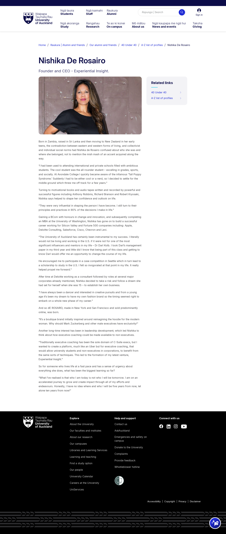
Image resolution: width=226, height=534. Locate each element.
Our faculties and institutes (85, 430)
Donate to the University (129, 447)
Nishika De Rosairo (178, 45)
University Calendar (81, 476)
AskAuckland (122, 430)
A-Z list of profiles (152, 45)
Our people (76, 469)
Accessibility (154, 501)
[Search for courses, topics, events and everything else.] (162, 12)
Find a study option (81, 463)
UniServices (77, 489)
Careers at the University (84, 482)
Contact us (121, 424)
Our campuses (78, 443)
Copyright (169, 501)
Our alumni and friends (103, 45)
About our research (81, 437)
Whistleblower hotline (127, 466)
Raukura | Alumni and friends (67, 45)
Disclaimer (195, 501)
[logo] (37, 18)
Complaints (121, 453)
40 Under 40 (128, 45)
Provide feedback (125, 460)
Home (42, 45)
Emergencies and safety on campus (131, 438)
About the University (82, 424)
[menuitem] (67, 12)
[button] (199, 12)
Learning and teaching (83, 456)
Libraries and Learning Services (88, 450)
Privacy (182, 501)
